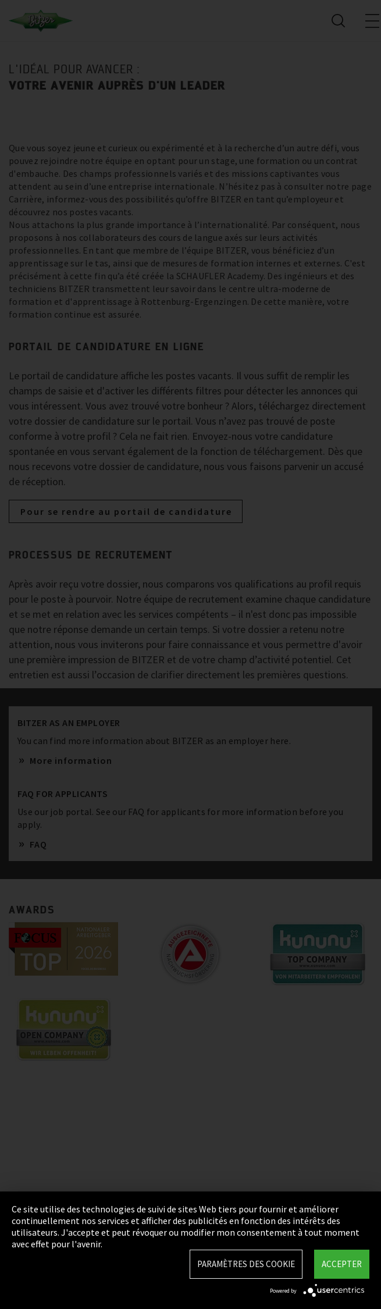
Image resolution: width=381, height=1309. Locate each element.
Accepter (342, 1263)
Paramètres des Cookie (246, 1263)
